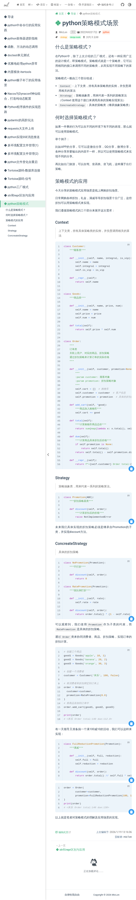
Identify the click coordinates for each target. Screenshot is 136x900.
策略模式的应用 (14, 220)
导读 (9, 17)
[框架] (56, 4)
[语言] (42, 4)
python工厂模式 (16, 187)
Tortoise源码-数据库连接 (22, 170)
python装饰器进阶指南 (21, 38)
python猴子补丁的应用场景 (22, 83)
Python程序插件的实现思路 (22, 109)
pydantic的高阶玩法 (19, 120)
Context (12, 225)
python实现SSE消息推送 (22, 137)
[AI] (30, 4)
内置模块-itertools (17, 72)
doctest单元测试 (16, 55)
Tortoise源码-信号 (17, 178)
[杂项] (70, 4)
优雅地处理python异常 (21, 63)
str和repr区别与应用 (19, 195)
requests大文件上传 (19, 128)
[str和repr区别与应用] (70, 847)
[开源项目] (86, 4)
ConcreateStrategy (17, 235)
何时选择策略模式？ (17, 215)
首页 (21, 4)
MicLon (63, 32)
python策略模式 (16, 203)
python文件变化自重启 (21, 162)
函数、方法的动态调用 (21, 46)
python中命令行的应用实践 (22, 28)
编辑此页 (63, 832)
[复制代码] (131, 469)
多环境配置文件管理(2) (21, 153)
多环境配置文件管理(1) (21, 145)
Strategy (12, 230)
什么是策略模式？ (16, 209)
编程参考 (106, 4)
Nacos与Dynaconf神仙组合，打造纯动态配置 (22, 96)
